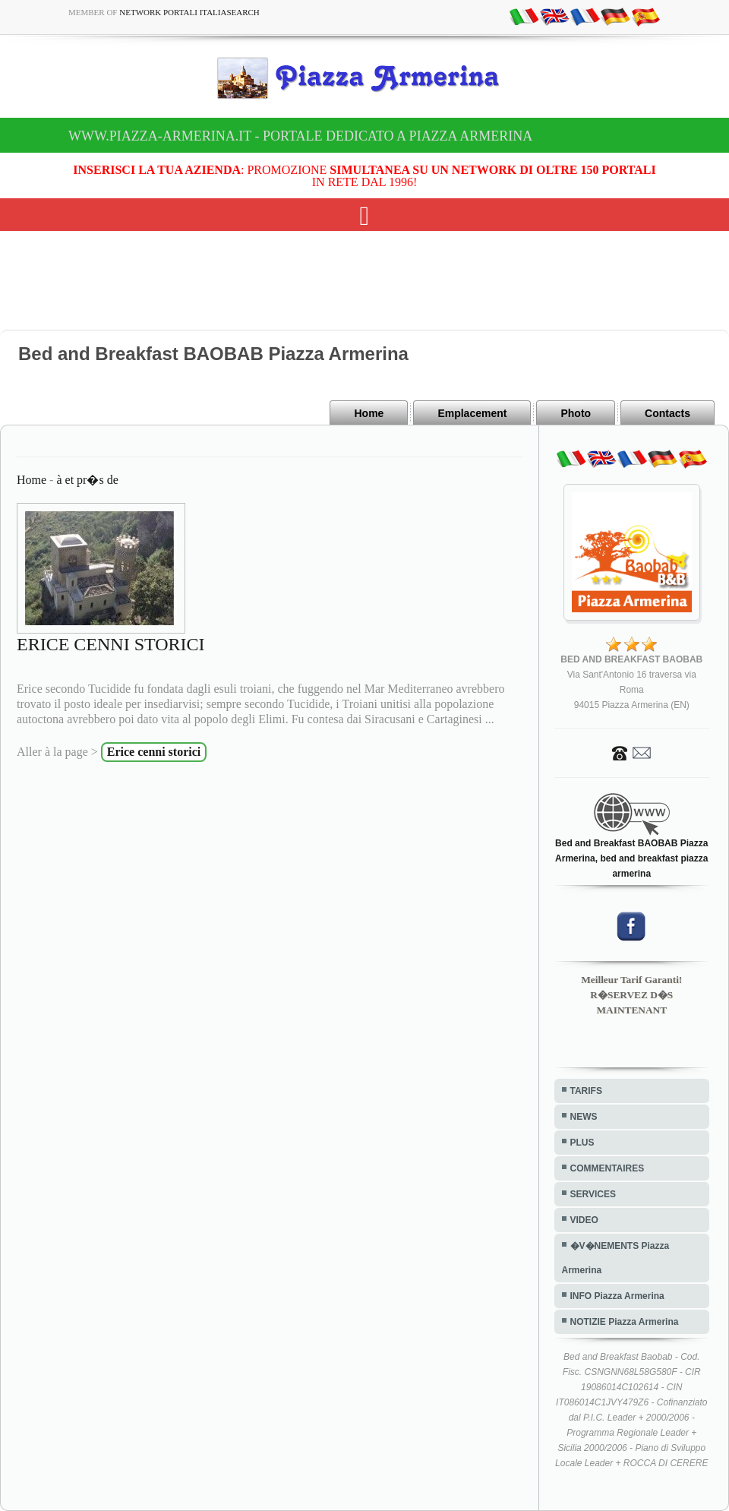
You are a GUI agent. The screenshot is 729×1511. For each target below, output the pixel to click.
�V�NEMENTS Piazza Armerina (616, 1258)
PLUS (582, 1142)
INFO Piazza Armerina (617, 1296)
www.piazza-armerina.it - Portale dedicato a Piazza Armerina (300, 136)
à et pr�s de (87, 479)
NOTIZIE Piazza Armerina (624, 1322)
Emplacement (472, 413)
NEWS (584, 1116)
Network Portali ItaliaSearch (189, 12)
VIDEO (584, 1220)
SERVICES (593, 1194)
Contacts (667, 413)
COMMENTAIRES (607, 1168)
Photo (575, 413)
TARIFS (586, 1091)
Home (368, 413)
